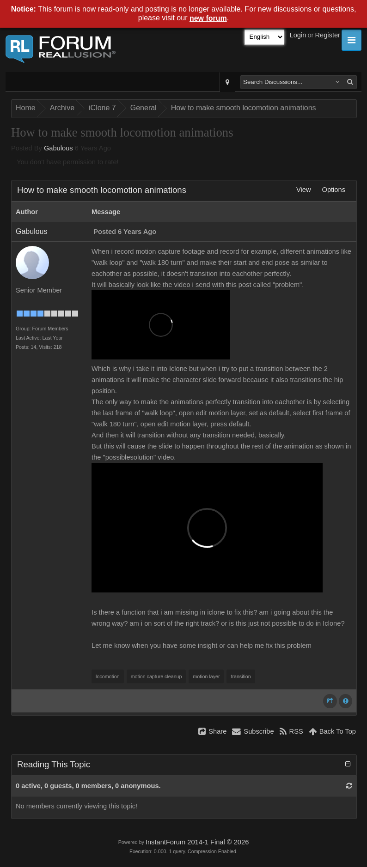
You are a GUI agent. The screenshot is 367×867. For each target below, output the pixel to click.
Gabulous (58, 148)
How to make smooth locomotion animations (243, 108)
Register (327, 35)
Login (298, 35)
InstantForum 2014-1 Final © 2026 (197, 842)
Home (26, 108)
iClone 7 (102, 108)
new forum (208, 18)
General (143, 108)
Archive (62, 108)
